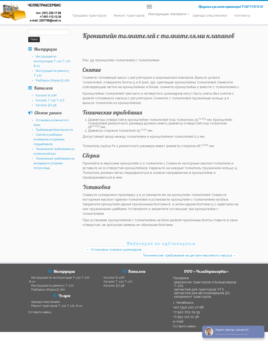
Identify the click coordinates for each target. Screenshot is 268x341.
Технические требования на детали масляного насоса (189, 255)
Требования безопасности (54, 130)
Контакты (242, 15)
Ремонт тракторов (129, 15)
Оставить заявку (39, 312)
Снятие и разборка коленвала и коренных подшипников (49, 139)
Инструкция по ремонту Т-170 (52, 285)
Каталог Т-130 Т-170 (50, 100)
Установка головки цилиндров (114, 249)
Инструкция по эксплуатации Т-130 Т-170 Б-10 (52, 61)
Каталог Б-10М (46, 95)
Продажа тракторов (89, 15)
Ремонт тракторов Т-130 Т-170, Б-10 (56, 306)
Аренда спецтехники (210, 15)
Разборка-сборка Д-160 (52, 80)
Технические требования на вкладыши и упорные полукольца (54, 163)
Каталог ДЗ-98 (46, 105)
